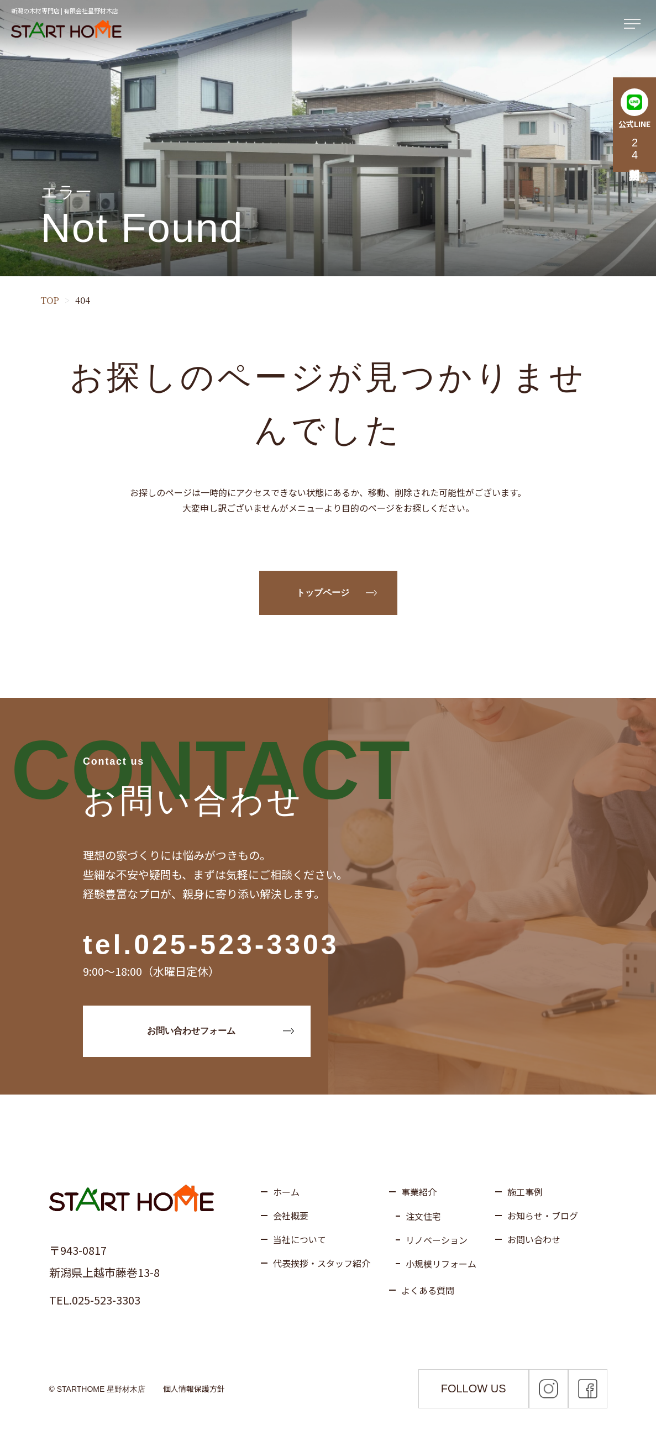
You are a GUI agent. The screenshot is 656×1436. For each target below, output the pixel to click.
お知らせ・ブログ (542, 1215)
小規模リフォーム (441, 1263)
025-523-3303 (236, 944)
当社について (299, 1239)
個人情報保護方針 (194, 1388)
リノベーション (437, 1239)
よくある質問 (427, 1290)
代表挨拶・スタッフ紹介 (321, 1263)
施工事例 (525, 1191)
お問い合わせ (533, 1239)
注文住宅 (423, 1216)
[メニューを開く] (634, 24)
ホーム (286, 1191)
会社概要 (290, 1215)
